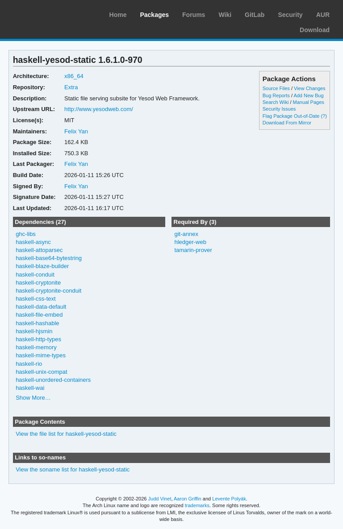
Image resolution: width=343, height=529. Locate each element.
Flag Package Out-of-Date (291, 116)
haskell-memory (36, 347)
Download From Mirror (287, 122)
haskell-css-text (35, 298)
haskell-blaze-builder (42, 266)
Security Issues (279, 109)
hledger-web (190, 242)
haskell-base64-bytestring (49, 258)
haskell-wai (30, 387)
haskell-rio (29, 363)
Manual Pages (308, 102)
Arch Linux (49, 13)
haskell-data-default (41, 306)
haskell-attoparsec (39, 250)
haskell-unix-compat (41, 371)
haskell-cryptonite (38, 282)
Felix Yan (76, 131)
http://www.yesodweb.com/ (98, 109)
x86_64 (74, 76)
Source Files (276, 88)
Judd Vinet (160, 498)
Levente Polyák (229, 498)
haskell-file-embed (39, 314)
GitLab (254, 14)
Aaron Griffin (187, 498)
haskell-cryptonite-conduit (48, 290)
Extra (71, 87)
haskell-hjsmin (34, 331)
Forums (193, 14)
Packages (154, 14)
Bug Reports (276, 95)
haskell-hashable (37, 323)
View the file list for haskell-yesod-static (66, 433)
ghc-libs (26, 234)
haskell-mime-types (41, 355)
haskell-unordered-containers (53, 379)
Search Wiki (276, 102)
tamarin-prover (193, 250)
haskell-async (33, 242)
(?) (323, 116)
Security (290, 14)
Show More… (33, 397)
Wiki (224, 14)
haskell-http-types (38, 339)
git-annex (186, 234)
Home (118, 14)
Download (315, 29)
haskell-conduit (35, 274)
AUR (323, 14)
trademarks (197, 505)
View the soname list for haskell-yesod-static (73, 469)
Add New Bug (308, 95)
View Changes (310, 88)
